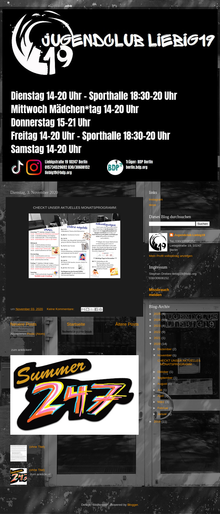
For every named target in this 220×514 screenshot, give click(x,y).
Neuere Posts (23, 324)
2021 (158, 338)
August (162, 383)
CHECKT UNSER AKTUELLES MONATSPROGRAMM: (179, 362)
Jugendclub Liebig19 (189, 235)
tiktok (152, 205)
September (165, 377)
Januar (162, 414)
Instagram (156, 199)
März (161, 402)
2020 (158, 344)
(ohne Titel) (37, 446)
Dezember (165, 349)
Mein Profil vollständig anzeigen (170, 256)
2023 (158, 325)
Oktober (163, 372)
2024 (158, 320)
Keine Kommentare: (61, 309)
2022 (158, 332)
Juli (160, 390)
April (161, 396)
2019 (158, 421)
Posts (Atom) (36, 333)
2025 (158, 314)
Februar (163, 408)
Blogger (132, 504)
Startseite (76, 324)
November (165, 355)
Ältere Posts (127, 324)
